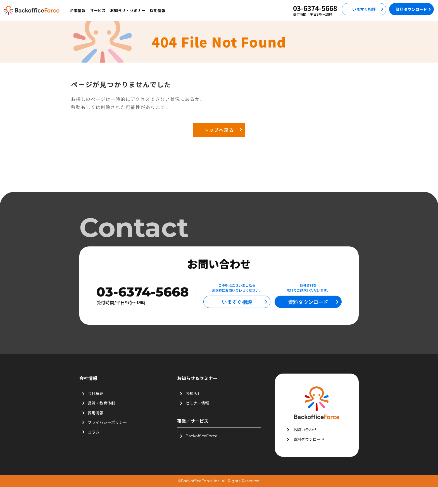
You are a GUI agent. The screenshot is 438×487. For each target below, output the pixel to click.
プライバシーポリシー (107, 422)
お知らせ (193, 393)
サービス (98, 10)
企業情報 (77, 10)
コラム (93, 432)
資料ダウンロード (411, 9)
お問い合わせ (305, 429)
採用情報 (157, 10)
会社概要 (95, 393)
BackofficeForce (201, 435)
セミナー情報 (197, 403)
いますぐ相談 (364, 9)
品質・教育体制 (101, 403)
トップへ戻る (219, 130)
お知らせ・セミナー (127, 10)
